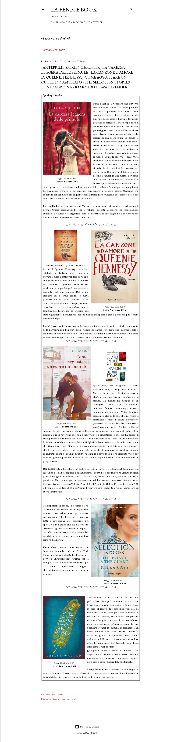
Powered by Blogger (87, 727)
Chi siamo (57, 22)
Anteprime (55, 699)
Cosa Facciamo (75, 22)
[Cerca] (131, 9)
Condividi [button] (45, 694)
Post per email (58, 694)
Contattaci (94, 22)
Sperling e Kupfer (69, 699)
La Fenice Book (74, 9)
